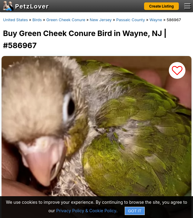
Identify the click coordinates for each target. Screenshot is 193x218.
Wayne (156, 19)
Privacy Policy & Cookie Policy (86, 210)
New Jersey (101, 19)
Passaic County (130, 19)
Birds (37, 19)
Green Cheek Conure (65, 19)
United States (15, 19)
